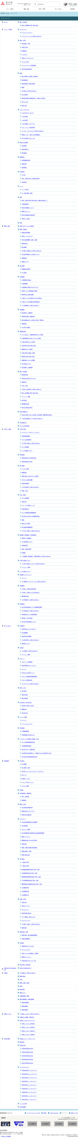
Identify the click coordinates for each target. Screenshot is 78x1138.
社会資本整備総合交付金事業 (29, 822)
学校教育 (22, 585)
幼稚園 (23, 552)
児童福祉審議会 (26, 436)
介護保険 (22, 276)
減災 (21, 197)
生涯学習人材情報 (26, 636)
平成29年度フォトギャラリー (29, 1070)
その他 (23, 175)
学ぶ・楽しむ (58, 9)
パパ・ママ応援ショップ (28, 505)
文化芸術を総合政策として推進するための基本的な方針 (36, 753)
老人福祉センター (26, 363)
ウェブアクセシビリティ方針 (33, 1113)
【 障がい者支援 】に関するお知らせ (31, 389)
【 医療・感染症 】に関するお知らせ (31, 250)
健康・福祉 (26, 9)
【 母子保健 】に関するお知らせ (30, 487)
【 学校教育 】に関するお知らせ (30, 599)
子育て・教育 (41, 9)
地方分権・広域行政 (25, 964)
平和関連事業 (25, 731)
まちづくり (23, 819)
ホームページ (25, 909)
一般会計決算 (25, 865)
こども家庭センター (27, 450)
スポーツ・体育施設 (27, 662)
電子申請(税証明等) (27, 69)
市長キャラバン (26, 906)
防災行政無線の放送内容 (28, 215)
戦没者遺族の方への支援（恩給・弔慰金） (33, 320)
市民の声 (24, 902)
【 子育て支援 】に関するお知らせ (31, 443)
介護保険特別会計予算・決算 (29, 873)
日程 (21, 979)
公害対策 (22, 171)
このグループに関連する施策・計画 (29, 739)
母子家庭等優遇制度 (27, 527)
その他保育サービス (27, 541)
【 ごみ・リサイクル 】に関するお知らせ (33, 131)
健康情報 (24, 258)
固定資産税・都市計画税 (28, 83)
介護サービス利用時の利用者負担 (31, 302)
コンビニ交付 (25, 61)
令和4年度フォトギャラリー (29, 1088)
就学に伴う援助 (26, 523)
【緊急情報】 (25, 204)
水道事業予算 (25, 887)
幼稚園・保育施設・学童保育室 (28, 535)
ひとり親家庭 (25, 447)
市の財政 (22, 859)
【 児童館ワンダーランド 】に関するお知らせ (34, 581)
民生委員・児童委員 (27, 312)
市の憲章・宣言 (26, 767)
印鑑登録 (24, 51)
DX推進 (22, 943)
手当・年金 (25, 385)
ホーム (7, 13)
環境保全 (22, 157)
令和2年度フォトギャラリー (29, 1081)
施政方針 (22, 1042)
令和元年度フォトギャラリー (29, 1077)
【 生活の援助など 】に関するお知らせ (32, 418)
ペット (21, 186)
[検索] (46, 4)
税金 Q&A (24, 105)
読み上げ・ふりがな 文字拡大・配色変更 (73, 4)
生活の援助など (24, 411)
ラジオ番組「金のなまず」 (29, 917)
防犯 (21, 222)
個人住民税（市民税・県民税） (30, 76)
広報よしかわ (7, 1014)
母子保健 (22, 465)
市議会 (21, 790)
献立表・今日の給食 (27, 618)
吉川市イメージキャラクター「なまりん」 (33, 771)
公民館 (21, 647)
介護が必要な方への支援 (28, 342)
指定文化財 (25, 694)
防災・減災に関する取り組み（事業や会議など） (35, 200)
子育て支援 (23, 429)
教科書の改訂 (25, 596)
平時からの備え (26, 218)
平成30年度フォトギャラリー (29, 1074)
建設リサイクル (26, 836)
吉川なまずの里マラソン (28, 672)
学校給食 (22, 604)
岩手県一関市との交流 (28, 705)
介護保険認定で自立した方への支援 (31, 338)
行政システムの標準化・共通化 (30, 953)
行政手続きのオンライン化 (29, 960)
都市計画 (24, 844)
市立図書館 (25, 632)
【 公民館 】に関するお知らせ (30, 651)
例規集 (44, 1113)
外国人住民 (25, 47)
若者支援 (22, 454)
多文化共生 (25, 713)
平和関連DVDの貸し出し (28, 735)
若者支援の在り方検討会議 (29, 458)
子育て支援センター (25, 560)
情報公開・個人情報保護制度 (29, 935)
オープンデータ (26, 949)
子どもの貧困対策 (26, 439)
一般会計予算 (25, 862)
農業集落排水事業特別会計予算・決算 (32, 884)
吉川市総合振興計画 (27, 807)
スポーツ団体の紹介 (27, 680)
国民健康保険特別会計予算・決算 (31, 869)
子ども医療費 (25, 498)
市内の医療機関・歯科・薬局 (29, 239)
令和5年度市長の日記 (27, 1055)
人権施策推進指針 (26, 746)
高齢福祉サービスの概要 (28, 360)
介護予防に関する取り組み (29, 345)
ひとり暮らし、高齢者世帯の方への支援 (32, 334)
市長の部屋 (7, 1038)
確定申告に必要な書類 (28, 294)
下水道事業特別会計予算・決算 (30, 880)
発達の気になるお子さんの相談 (30, 476)
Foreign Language (54, 1113)
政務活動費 (25, 1006)
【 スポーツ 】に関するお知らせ (30, 683)
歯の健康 (24, 247)
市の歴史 (24, 691)
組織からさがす (74, 1113)
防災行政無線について (28, 207)
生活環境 (24, 145)
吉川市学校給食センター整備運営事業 (32, 607)
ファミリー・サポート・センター (31, 432)
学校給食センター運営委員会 (29, 614)
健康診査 (24, 472)
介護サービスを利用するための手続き (32, 298)
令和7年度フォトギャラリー (29, 1099)
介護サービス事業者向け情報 (29, 291)
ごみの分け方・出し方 (28, 113)
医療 (23, 520)
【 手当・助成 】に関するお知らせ (31, 530)
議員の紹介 (23, 976)
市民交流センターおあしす (29, 629)
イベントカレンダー (27, 724)
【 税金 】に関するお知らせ (29, 91)
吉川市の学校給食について (29, 621)
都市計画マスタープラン (28, 811)
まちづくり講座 (26, 829)
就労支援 (24, 400)
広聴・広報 (23, 899)
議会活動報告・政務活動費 (27, 999)
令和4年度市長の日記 (27, 1052)
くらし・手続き (10, 9)
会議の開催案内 (26, 938)
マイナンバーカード (27, 32)
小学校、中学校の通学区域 (29, 589)
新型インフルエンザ (27, 236)
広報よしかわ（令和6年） (28, 1027)
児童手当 (24, 501)
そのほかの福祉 (26, 327)
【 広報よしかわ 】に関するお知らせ (29, 1014)
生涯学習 (22, 625)
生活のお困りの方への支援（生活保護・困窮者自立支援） (37, 415)
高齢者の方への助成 (27, 349)
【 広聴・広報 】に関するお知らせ (31, 924)
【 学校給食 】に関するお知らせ (30, 610)
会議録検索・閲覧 (24, 996)
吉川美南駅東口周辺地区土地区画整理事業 (33, 833)
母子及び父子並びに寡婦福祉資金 (31, 516)
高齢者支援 (23, 331)
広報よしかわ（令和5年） (28, 1023)
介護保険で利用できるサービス (30, 287)
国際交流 (24, 709)
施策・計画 (23, 804)
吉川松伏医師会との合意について (31, 254)
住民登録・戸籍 (26, 43)
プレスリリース (26, 920)
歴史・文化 (23, 688)
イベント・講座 (26, 396)
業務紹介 (24, 800)
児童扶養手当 (25, 509)
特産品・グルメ (26, 778)
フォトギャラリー (24, 1067)
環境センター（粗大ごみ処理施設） (31, 134)
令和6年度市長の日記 (27, 1059)
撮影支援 (24, 927)
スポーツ (22, 658)
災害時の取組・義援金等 (28, 316)
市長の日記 (23, 1045)
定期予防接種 (25, 483)
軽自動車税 (25, 80)
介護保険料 (25, 283)
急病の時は (25, 243)
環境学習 (24, 164)
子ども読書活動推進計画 (28, 742)
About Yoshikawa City (25, 968)
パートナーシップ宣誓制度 (29, 65)
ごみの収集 (25, 116)
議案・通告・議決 (24, 982)
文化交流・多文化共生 (26, 702)
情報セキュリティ (26, 957)
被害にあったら (26, 211)
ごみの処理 (25, 120)
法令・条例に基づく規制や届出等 (31, 178)
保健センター (25, 261)
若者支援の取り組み (27, 461)
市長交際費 (23, 1107)
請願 (21, 986)
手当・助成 (23, 495)
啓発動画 (24, 167)
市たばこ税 (25, 102)
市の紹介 (22, 761)
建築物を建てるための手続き (29, 840)
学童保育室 (25, 545)
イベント (24, 578)
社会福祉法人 (23, 422)
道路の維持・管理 (26, 851)
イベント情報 (23, 717)
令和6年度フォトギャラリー (29, 1096)
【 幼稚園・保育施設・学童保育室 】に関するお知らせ (36, 556)
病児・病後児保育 (26, 549)
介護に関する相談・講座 (28, 353)
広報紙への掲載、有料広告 (27, 1017)
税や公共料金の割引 (27, 407)
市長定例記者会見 (26, 913)
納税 (23, 87)
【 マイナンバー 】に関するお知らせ (31, 36)
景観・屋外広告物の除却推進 (29, 847)
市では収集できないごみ (28, 138)
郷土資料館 (25, 698)
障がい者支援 (23, 22)
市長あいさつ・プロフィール (27, 1038)
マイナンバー (23, 29)
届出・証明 (23, 40)
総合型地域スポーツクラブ (29, 665)
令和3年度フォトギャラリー (29, 1085)
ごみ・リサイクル (24, 109)
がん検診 (24, 272)
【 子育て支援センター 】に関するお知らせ (33, 563)
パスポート (25, 54)
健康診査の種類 (26, 269)
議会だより (23, 992)
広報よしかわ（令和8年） (28, 1034)
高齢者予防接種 (26, 232)
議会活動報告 (25, 1002)
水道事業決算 (25, 891)
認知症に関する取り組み (28, 356)
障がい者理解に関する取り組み (30, 25)
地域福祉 (22, 309)
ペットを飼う (25, 189)
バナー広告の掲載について (67, 1117)
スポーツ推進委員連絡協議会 (29, 676)
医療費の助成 (25, 404)
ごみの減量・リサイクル (28, 123)
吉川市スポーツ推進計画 (28, 749)
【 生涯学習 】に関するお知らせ (30, 640)
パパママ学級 (25, 469)
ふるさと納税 (25, 786)
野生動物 (24, 153)
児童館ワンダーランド (26, 574)
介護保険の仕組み (26, 280)
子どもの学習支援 (24, 426)
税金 (21, 73)
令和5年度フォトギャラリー (29, 1092)
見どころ (24, 775)
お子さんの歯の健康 (27, 480)
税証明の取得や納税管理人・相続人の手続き (33, 98)
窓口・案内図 (25, 796)
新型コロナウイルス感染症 (27, 226)
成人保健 (22, 265)
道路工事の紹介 (26, 855)
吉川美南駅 (25, 825)
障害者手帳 (25, 374)
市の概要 (24, 764)
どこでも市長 (23, 1103)
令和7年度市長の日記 (27, 1063)
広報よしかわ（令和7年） (28, 1031)
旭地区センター (26, 643)
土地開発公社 (25, 895)
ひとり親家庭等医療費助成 (29, 512)
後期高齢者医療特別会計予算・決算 (31, 876)
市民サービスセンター (28, 58)
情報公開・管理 (24, 932)
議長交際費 (25, 1009)
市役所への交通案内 (6, 1136)
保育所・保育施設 (26, 538)
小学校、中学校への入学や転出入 (31, 592)
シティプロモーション (28, 782)
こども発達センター (25, 571)
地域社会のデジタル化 (28, 946)
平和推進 (22, 728)
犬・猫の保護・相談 (27, 193)
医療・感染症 (23, 229)
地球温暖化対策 (26, 160)
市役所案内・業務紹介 (26, 793)
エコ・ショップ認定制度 (28, 127)
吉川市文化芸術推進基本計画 (29, 756)
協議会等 (24, 382)
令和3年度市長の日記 (27, 1048)
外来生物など (25, 149)
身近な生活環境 (24, 142)
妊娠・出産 (25, 490)
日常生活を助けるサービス (29, 378)
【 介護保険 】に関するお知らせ (30, 305)
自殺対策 (24, 323)
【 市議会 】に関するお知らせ (28, 973)
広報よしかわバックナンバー (27, 1020)
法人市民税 (25, 94)
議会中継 (22, 989)
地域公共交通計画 (26, 814)
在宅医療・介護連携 (27, 367)
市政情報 (72, 9)
